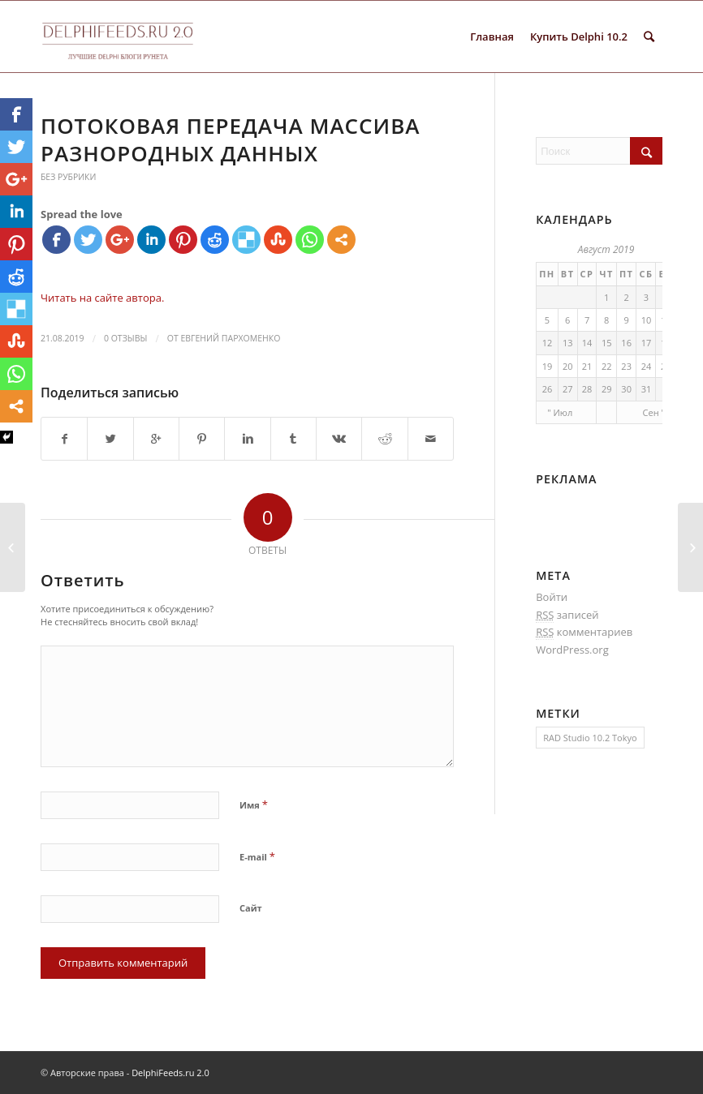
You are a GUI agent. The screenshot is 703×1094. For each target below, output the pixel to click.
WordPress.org (572, 649)
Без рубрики (68, 176)
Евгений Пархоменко (230, 338)
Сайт (250, 908)
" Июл (559, 412)
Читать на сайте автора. (102, 297)
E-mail (257, 856)
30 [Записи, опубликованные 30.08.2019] (626, 389)
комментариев (584, 632)
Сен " (654, 412)
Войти (551, 597)
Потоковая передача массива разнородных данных (230, 139)
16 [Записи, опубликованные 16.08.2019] (626, 343)
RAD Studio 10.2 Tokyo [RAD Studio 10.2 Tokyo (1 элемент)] (589, 737)
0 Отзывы (125, 338)
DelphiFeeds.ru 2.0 (170, 1072)
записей (567, 615)
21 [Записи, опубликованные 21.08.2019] (587, 366)
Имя (253, 804)
